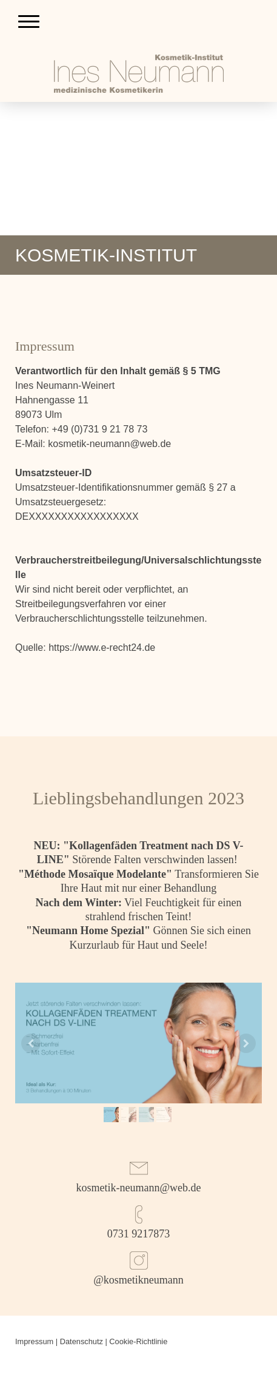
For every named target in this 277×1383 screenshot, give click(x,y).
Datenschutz (81, 1341)
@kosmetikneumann (138, 1280)
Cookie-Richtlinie (138, 1341)
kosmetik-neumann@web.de (138, 1188)
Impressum (34, 1341)
